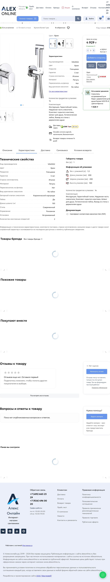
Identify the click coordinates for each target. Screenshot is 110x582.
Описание (7, 150)
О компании (76, 7)
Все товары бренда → (33, 239)
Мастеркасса (27, 545)
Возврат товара (64, 503)
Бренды (56, 8)
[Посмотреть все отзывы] (39, 396)
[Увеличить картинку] (22, 70)
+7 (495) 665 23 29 (38, 496)
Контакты (102, 8)
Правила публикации (99, 388)
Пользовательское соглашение (90, 502)
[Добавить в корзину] (96, 57)
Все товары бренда (90, 80)
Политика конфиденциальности (91, 495)
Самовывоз (62, 150)
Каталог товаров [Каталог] (26, 19)
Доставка (39, 8)
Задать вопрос (97, 416)
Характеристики (27, 150)
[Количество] (90, 50)
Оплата (48, 8)
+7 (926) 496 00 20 (38, 502)
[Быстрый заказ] (102, 65)
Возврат (85, 8)
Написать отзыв (96, 371)
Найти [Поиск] (78, 18)
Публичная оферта (90, 522)
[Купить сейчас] (91, 65)
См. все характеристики (58, 91)
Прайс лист (30, 7)
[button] (21, 105)
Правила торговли (90, 518)
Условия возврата (82, 150)
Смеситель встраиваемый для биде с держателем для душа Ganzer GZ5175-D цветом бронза (100, 99)
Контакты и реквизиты (67, 520)
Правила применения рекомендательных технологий (91, 510)
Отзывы (93, 8)
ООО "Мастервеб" (44, 576)
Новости (60, 516)
